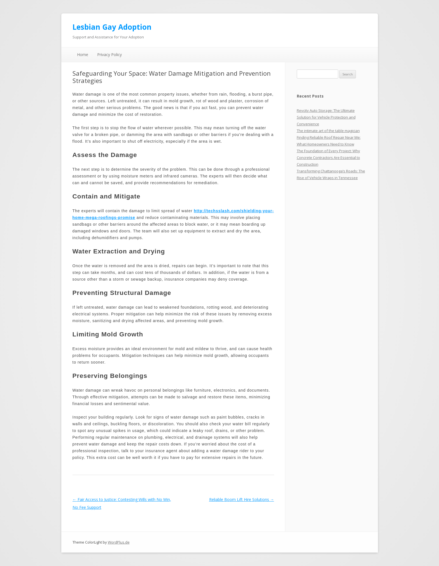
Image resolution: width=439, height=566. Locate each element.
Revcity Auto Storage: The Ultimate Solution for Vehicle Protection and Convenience (326, 117)
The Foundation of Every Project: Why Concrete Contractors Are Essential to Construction (328, 157)
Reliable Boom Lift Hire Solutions (241, 499)
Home (82, 54)
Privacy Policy (109, 54)
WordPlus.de (119, 542)
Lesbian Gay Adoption (112, 27)
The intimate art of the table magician (328, 130)
